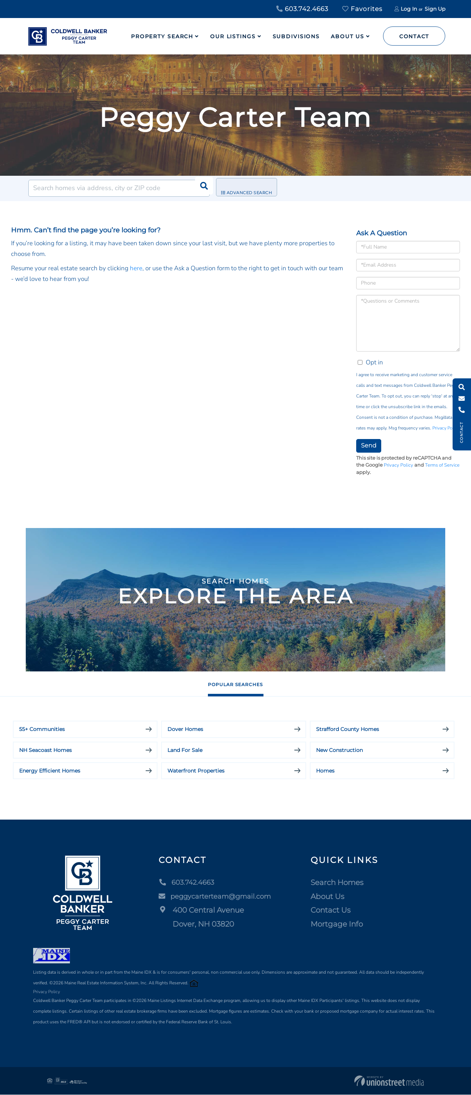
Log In (409, 9)
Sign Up (435, 9)
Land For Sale (184, 750)
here (136, 268)
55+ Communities (42, 729)
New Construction (339, 750)
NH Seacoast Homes (45, 750)
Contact (414, 36)
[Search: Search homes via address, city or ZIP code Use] (119, 188)
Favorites (362, 9)
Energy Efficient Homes (49, 771)
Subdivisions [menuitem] (296, 36)
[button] (201, 188)
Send (368, 445)
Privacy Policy (445, 428)
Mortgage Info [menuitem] (341, 924)
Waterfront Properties (195, 771)
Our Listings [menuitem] (233, 36)
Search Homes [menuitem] (341, 882)
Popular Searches (235, 684)
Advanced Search (252, 188)
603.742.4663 (302, 9)
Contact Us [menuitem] (335, 910)
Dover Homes (185, 729)
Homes (325, 771)
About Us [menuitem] (347, 36)
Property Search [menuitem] (162, 36)
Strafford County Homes (347, 729)
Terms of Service (442, 465)
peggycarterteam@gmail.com (216, 896)
